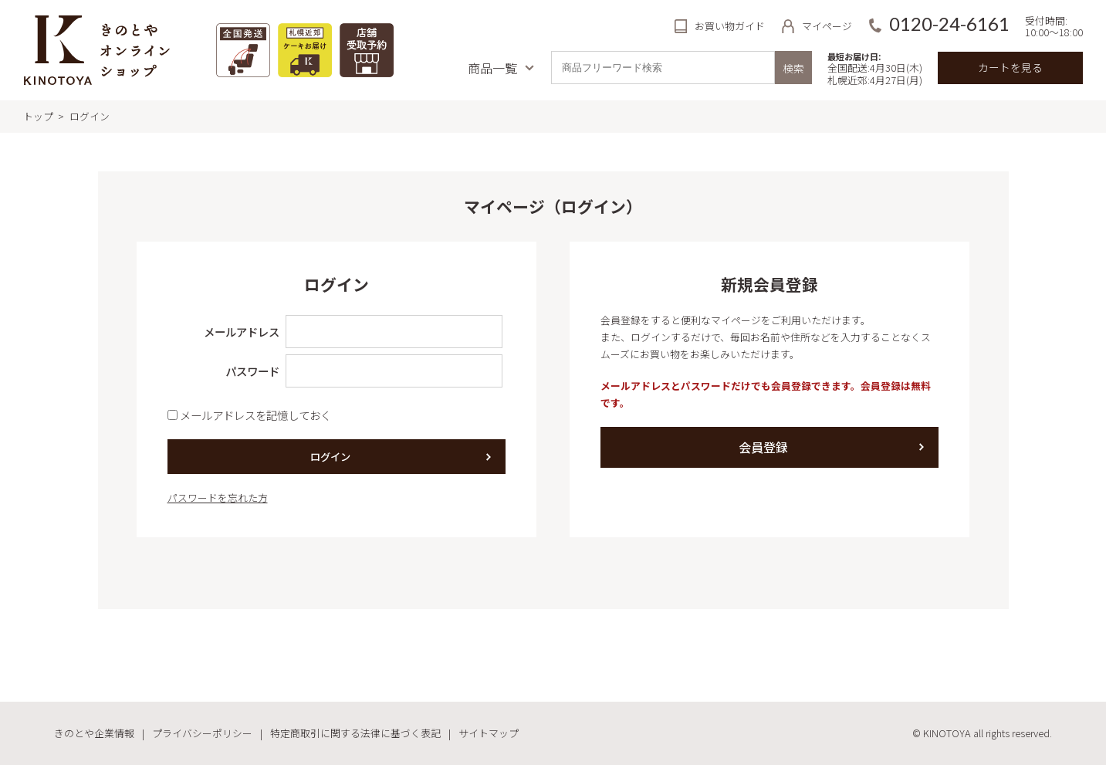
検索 (793, 68)
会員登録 (763, 447)
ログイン (330, 456)
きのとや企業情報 (94, 733)
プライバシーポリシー (202, 733)
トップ (38, 116)
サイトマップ (488, 733)
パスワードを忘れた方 (217, 497)
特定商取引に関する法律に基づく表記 (355, 733)
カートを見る (1010, 67)
